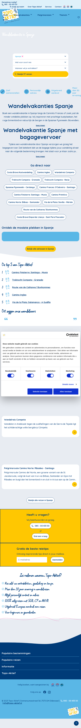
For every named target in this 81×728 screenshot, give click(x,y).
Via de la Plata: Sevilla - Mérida (58, 202)
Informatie (8, 666)
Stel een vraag (40, 536)
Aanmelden (57, 560)
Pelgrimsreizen (44, 15)
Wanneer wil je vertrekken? (40, 68)
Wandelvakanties (21, 15)
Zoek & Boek (5, 17)
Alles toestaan (66, 391)
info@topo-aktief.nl (12, 703)
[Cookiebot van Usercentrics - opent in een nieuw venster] (68, 335)
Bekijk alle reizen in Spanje (40, 500)
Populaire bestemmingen (16, 653)
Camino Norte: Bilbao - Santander (23, 202)
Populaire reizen (11, 659)
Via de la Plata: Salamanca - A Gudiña (31, 302)
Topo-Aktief (9, 673)
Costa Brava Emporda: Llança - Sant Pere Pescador (40, 217)
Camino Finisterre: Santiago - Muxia (30, 195)
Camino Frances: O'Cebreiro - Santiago (57, 187)
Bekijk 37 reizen (23, 74)
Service (48, 7)
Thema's (63, 15)
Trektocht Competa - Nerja (56, 180)
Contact (58, 7)
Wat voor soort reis (40, 62)
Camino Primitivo (59, 195)
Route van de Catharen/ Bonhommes (40, 209)
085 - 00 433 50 (40, 526)
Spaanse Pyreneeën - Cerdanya (20, 187)
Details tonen (68, 384)
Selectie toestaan (40, 391)
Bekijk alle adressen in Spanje (40, 249)
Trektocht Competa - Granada (26, 180)
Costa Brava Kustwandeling (19, 172)
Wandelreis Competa (64, 172)
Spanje (40, 56)
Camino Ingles (43, 172)
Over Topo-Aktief (35, 7)
